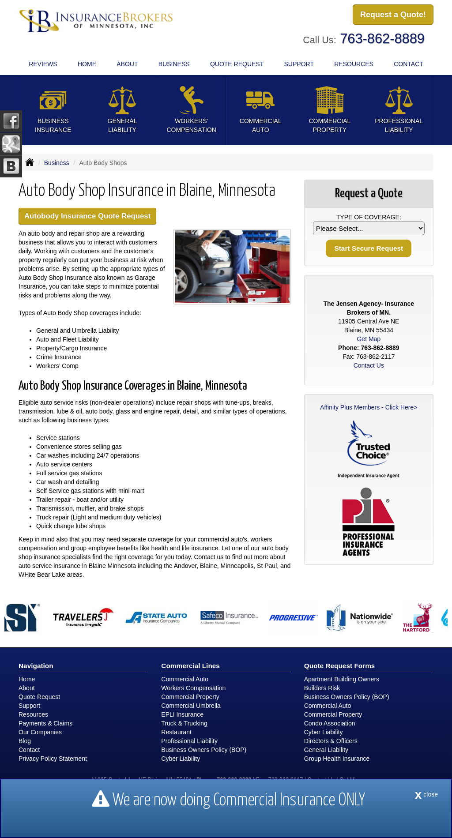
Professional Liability (189, 740)
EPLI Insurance (182, 714)
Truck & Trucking (184, 723)
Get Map (368, 338)
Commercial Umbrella (191, 705)
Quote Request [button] (237, 64)
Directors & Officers (331, 740)
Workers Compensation (193, 687)
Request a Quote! (393, 14)
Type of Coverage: (368, 217)
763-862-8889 (382, 38)
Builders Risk (322, 687)
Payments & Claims (45, 723)
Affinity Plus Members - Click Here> (368, 407)
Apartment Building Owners (341, 679)
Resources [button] (353, 64)
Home (87, 64)
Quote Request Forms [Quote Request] (339, 665)
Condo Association (329, 723)
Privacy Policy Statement (53, 758)
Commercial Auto (184, 679)
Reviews (43, 64)
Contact (408, 64)
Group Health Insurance (337, 758)
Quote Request (39, 696)
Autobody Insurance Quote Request (87, 216)
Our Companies (40, 732)
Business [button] (174, 64)
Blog (25, 740)
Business (56, 162)
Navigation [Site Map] (36, 665)
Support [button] (299, 64)
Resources (33, 714)
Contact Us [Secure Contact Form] (369, 365)
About (127, 64)
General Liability (326, 749)
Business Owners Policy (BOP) (203, 749)
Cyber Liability (180, 758)
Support (29, 705)
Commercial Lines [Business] (190, 665)
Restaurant (176, 732)
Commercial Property (190, 696)
